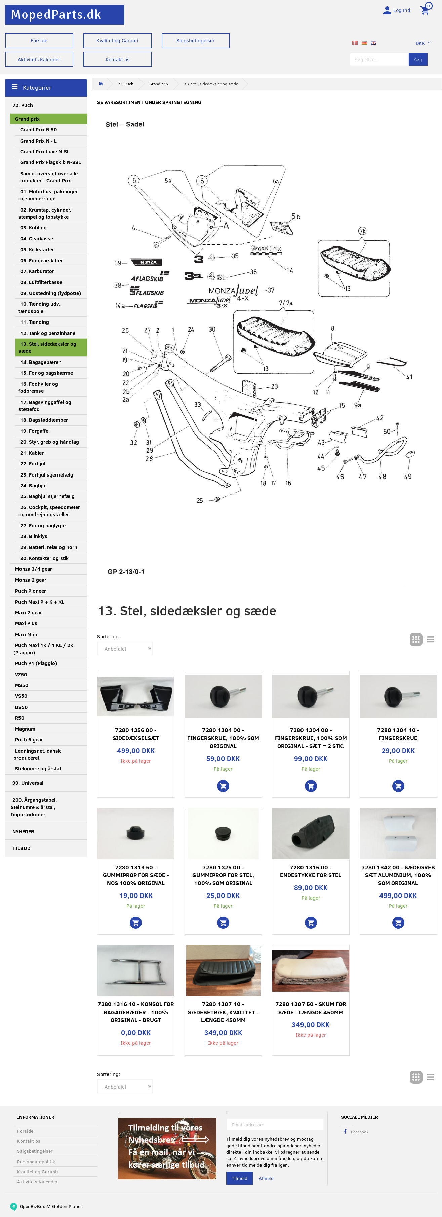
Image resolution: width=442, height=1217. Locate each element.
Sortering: (108, 638)
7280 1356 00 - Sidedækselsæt (136, 736)
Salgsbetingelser (195, 40)
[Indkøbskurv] (426, 11)
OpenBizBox (32, 1206)
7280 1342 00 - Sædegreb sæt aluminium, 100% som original (398, 877)
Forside (39, 40)
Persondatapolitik (36, 1161)
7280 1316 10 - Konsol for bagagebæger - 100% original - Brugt (135, 1014)
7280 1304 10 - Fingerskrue (398, 736)
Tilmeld (239, 1178)
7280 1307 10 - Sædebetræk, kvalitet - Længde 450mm (223, 1014)
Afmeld (266, 1178)
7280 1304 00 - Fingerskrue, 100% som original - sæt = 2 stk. (311, 740)
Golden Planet (67, 1206)
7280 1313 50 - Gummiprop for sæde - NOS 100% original (136, 877)
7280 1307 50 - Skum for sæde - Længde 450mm (310, 1010)
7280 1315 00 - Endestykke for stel (310, 873)
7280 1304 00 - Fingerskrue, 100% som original (223, 740)
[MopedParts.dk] (56, 15)
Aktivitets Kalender (39, 59)
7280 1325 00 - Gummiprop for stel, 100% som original (223, 877)
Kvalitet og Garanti (117, 40)
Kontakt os (117, 59)
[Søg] (418, 61)
